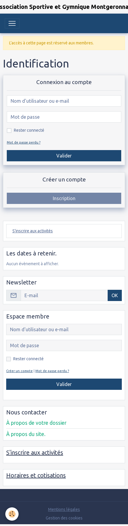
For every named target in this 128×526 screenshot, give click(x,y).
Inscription (64, 198)
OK (114, 295)
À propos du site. (25, 434)
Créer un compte (19, 371)
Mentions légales (64, 509)
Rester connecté (29, 130)
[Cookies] (12, 514)
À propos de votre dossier (36, 423)
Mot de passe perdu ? (23, 142)
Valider (64, 155)
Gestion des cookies (64, 518)
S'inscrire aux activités (32, 231)
